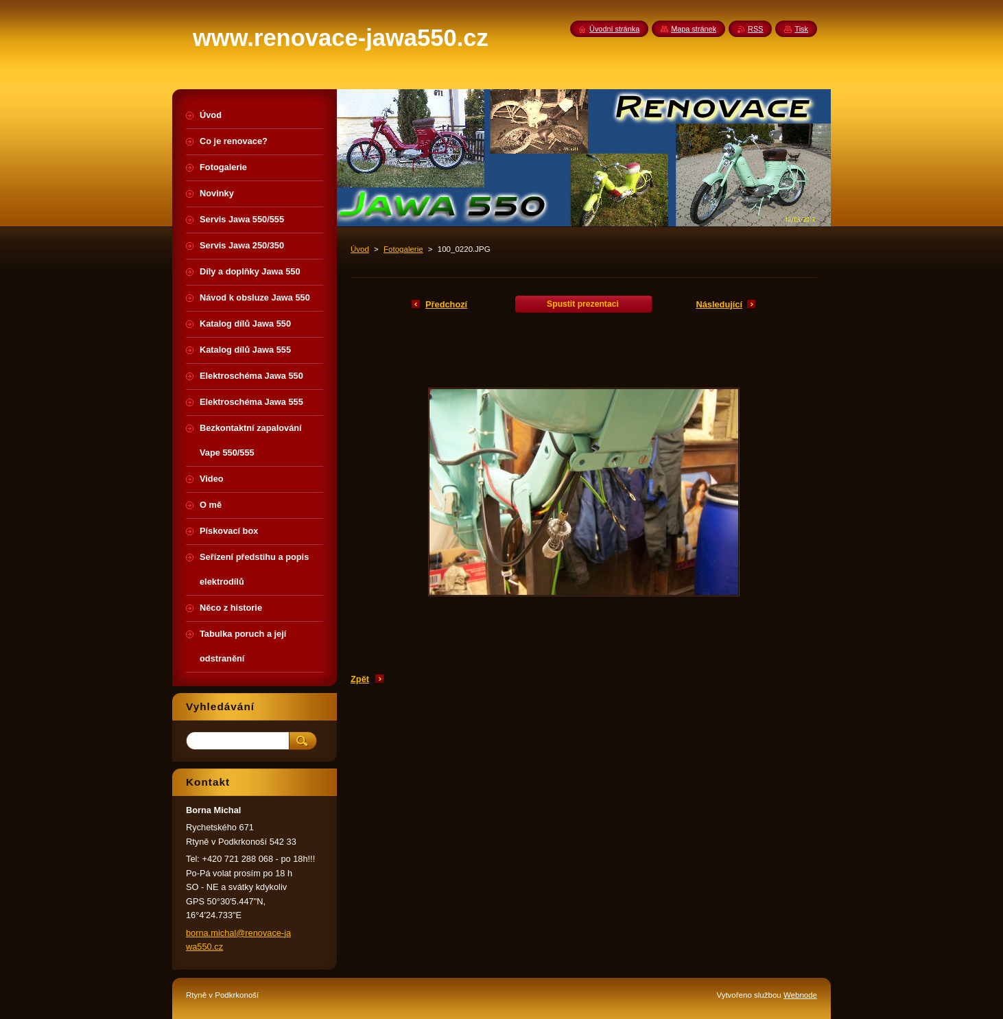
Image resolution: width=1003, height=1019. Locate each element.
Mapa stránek (693, 29)
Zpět (360, 679)
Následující (719, 304)
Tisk (801, 29)
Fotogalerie (403, 249)
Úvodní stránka (614, 29)
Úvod (360, 249)
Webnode (800, 995)
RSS (755, 29)
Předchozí (446, 304)
